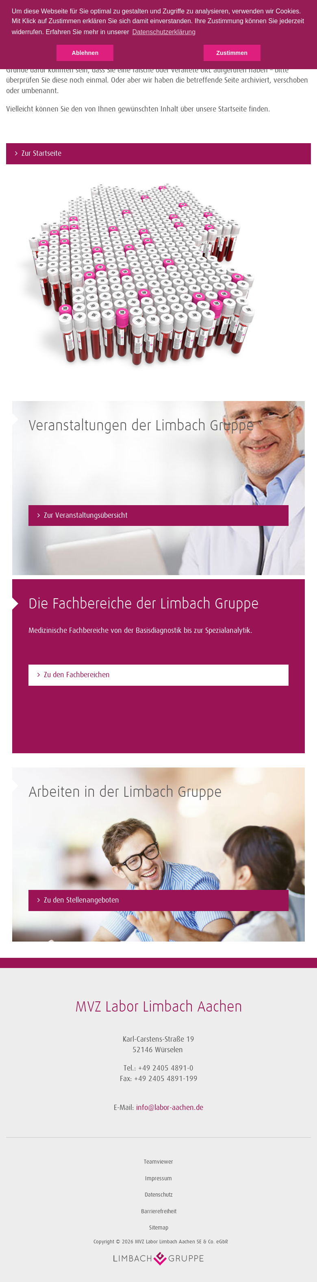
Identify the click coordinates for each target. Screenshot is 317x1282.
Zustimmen (232, 53)
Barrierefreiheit (158, 1211)
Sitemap (158, 1227)
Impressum (158, 1178)
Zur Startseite (41, 153)
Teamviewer (158, 1161)
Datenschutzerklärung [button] (163, 31)
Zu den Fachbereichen (77, 675)
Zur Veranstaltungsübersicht (86, 515)
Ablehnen (85, 53)
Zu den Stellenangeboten (81, 900)
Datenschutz (159, 1194)
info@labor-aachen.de (169, 1107)
